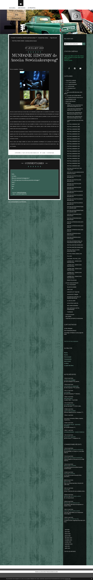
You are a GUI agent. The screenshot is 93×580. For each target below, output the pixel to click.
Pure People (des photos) (70, 337)
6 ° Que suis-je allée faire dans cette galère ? (73, 94)
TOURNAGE (70, 318)
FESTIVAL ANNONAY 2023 (73, 163)
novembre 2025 (69, 547)
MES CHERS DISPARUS (72, 312)
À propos (31, 8)
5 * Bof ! (23, 158)
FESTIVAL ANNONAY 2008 (73, 128)
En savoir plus (67, 578)
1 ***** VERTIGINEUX (70, 83)
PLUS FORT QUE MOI (70, 444)
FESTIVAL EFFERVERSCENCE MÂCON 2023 (74, 223)
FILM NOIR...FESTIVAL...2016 (74, 264)
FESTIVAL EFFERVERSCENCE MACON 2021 (74, 219)
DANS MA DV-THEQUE (72, 300)
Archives (21, 8)
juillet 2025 (67, 555)
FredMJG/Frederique (21, 198)
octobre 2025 (68, 549)
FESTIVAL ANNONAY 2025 (73, 168)
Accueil (12, 8)
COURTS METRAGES (70, 102)
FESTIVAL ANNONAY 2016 (73, 148)
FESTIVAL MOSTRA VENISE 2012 (75, 250)
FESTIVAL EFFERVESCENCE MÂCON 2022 (74, 242)
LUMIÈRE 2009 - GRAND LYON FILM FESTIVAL (74, 275)
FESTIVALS (68, 104)
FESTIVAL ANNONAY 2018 (73, 153)
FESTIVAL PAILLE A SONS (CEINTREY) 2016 (73, 255)
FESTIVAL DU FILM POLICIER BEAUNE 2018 (74, 187)
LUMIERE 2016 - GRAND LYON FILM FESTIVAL (74, 271)
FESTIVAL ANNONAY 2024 (73, 166)
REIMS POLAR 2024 (72, 286)
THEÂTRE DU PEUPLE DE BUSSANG (74, 325)
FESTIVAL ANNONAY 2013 (73, 141)
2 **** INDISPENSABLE (71, 85)
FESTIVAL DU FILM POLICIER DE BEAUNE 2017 (75, 207)
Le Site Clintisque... (68, 335)
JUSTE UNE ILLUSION (70, 417)
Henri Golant (67, 367)
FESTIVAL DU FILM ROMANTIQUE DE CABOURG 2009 (75, 215)
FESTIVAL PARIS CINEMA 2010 (32, 158)
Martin (65, 464)
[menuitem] (12, 8)
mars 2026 (67, 538)
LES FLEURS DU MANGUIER (71, 392)
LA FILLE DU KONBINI (70, 386)
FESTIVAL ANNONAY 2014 (73, 143)
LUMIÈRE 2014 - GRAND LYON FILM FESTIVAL (74, 283)
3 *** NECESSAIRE (69, 87)
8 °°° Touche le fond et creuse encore (74, 98)
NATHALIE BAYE (68, 405)
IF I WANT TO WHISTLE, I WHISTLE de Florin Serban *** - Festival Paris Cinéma (30, 38)
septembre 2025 (69, 551)
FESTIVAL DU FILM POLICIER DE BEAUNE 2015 (75, 199)
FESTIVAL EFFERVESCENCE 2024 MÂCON (75, 231)
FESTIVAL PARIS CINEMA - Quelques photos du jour (32, 41)
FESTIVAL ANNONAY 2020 (73, 158)
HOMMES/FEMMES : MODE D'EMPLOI (74, 439)
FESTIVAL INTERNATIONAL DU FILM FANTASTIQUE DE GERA (74, 246)
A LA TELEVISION (71, 290)
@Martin (66, 456)
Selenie (66, 517)
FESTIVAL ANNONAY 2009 (73, 131)
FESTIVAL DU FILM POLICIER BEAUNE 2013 (74, 184)
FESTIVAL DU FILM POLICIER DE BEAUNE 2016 (75, 203)
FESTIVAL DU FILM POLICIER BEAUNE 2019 (74, 191)
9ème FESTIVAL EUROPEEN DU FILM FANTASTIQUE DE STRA (75, 119)
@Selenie (66, 503)
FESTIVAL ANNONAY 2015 (73, 146)
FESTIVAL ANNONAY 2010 (73, 133)
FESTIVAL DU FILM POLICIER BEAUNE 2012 (74, 180)
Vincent (66, 496)
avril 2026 (67, 536)
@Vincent (66, 488)
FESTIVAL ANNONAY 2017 (73, 151)
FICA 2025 (69, 261)
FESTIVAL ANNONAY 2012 (73, 138)
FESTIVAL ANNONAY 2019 (73, 156)
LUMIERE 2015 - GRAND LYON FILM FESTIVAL (74, 267)
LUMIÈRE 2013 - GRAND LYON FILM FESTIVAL (74, 279)
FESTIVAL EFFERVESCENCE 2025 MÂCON (75, 235)
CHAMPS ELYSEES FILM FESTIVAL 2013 (75, 123)
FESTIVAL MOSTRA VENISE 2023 (75, 252)
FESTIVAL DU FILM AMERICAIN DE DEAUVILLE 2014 (75, 176)
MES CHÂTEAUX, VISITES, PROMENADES (73, 315)
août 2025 (67, 553)
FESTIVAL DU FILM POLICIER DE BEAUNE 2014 (75, 195)
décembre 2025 (69, 544)
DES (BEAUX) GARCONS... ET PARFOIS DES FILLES (74, 303)
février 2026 (68, 540)
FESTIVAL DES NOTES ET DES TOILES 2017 (74, 172)
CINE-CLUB (70, 295)
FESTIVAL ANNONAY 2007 (73, 126)
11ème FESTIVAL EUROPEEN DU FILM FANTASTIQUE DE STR (75, 111)
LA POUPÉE (67, 399)
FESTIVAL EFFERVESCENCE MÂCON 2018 (74, 239)
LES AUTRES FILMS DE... (73, 309)
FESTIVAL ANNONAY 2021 (73, 161)
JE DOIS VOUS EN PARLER (71, 288)
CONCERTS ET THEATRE (73, 298)
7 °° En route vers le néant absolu (73, 96)
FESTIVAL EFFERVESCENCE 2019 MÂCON (75, 227)
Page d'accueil (14, 41)
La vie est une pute (70, 321)
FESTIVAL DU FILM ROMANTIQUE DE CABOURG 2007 (75, 211)
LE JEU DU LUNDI (71, 307)
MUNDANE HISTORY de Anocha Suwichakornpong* (34, 60)
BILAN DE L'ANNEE (71, 293)
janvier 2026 (68, 542)
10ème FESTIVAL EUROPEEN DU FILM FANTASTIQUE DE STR (75, 107)
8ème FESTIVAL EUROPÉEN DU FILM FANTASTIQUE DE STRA (75, 115)
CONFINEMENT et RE (70, 100)
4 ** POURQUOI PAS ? (70, 89)
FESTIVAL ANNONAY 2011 (73, 136)
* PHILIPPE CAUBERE (70, 81)
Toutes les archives (70, 558)
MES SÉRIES (68, 323)
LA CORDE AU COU (69, 411)
